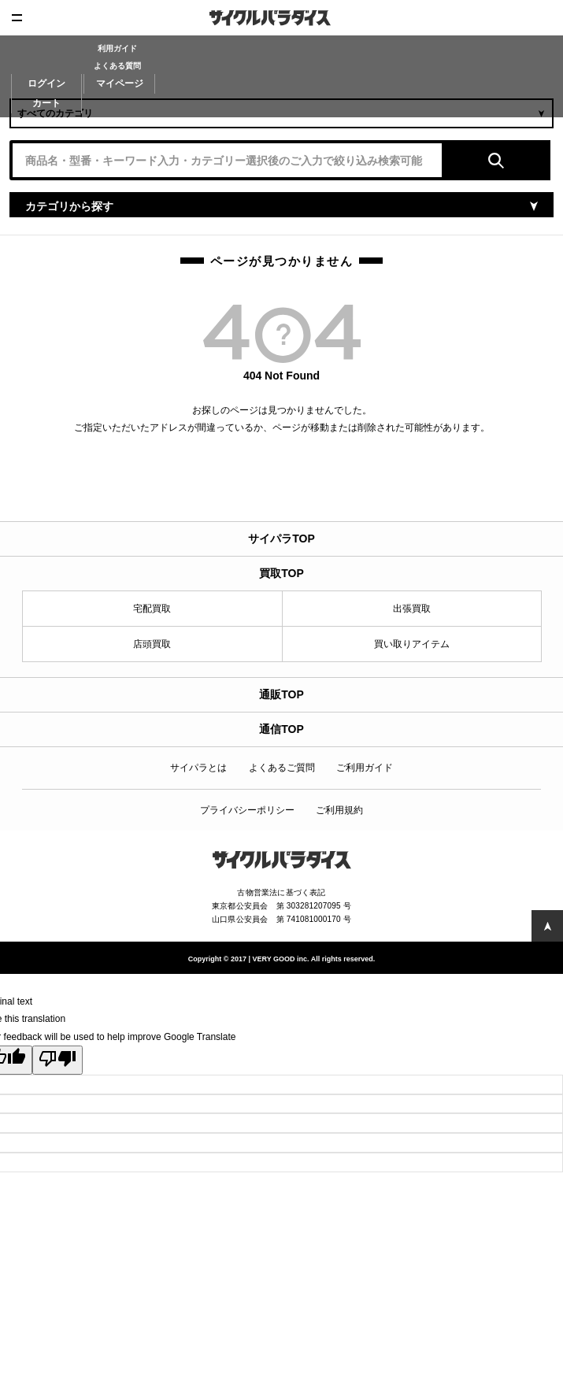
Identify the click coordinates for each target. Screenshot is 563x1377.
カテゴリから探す (69, 206)
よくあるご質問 (282, 767)
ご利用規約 (339, 810)
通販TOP (281, 694)
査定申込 (545, 17)
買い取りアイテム (412, 644)
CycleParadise (281, 17)
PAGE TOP (547, 926)
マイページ (119, 83)
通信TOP (281, 729)
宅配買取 (152, 608)
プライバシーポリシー (247, 810)
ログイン (46, 83)
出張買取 (412, 608)
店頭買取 (152, 644)
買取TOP (281, 573)
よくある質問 (117, 65)
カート (46, 103)
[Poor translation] (57, 1060)
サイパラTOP (281, 538)
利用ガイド (117, 48)
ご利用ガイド (364, 767)
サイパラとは (198, 767)
